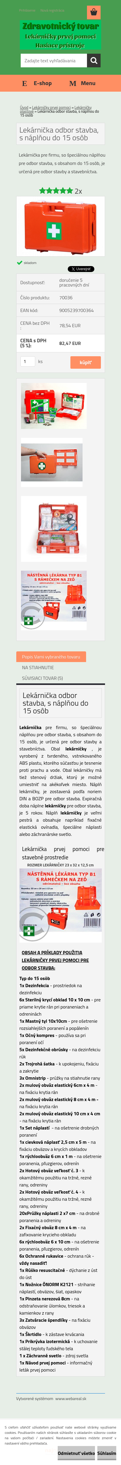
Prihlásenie (27, 10)
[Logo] (60, 35)
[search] (94, 60)
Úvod (24, 107)
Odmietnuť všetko (76, 1453)
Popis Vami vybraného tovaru (51, 656)
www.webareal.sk (70, 1398)
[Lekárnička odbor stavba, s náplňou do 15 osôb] (61, 198)
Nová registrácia (52, 10)
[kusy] (27, 361)
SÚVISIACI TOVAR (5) (42, 678)
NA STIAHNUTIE (38, 667)
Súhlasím (106, 1453)
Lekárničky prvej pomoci (51, 107)
